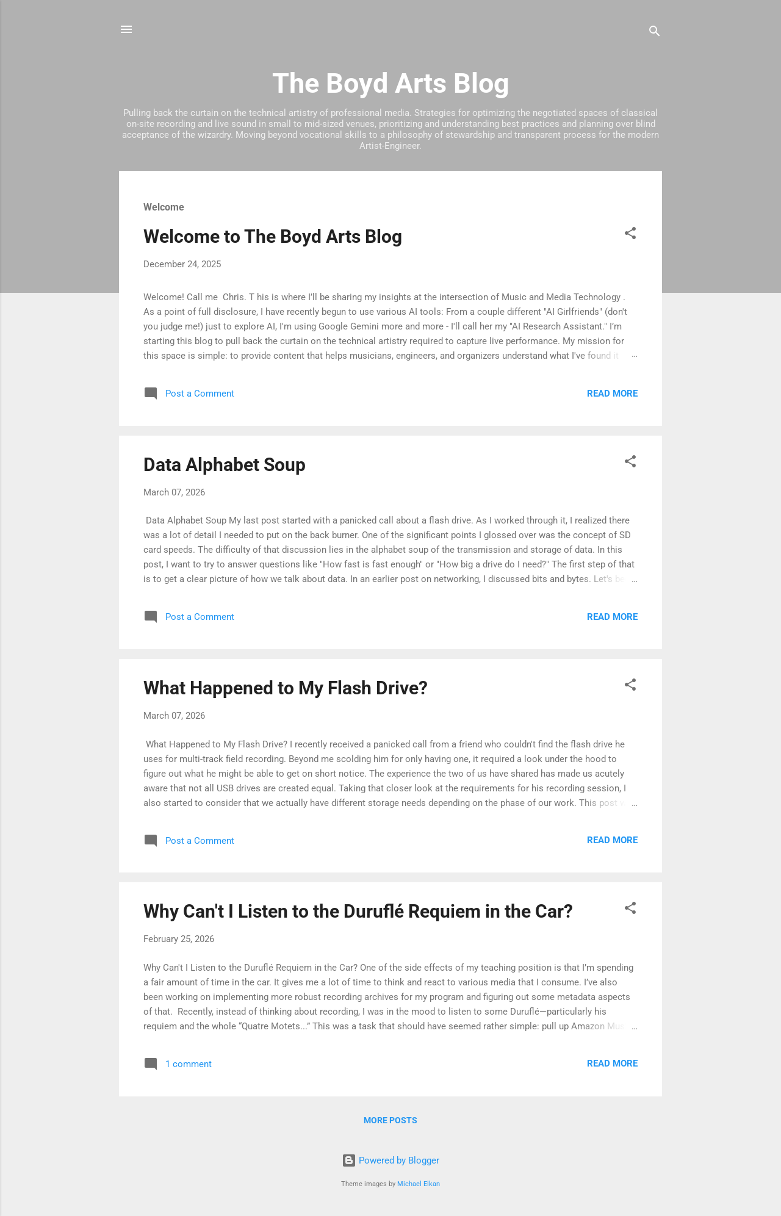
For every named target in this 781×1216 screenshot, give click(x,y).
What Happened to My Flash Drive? (285, 688)
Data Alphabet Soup (224, 464)
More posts (390, 1120)
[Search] (654, 33)
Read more (612, 393)
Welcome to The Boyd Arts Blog (272, 236)
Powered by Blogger (390, 1160)
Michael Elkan (418, 1184)
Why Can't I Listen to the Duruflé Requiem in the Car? (358, 911)
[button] (630, 235)
